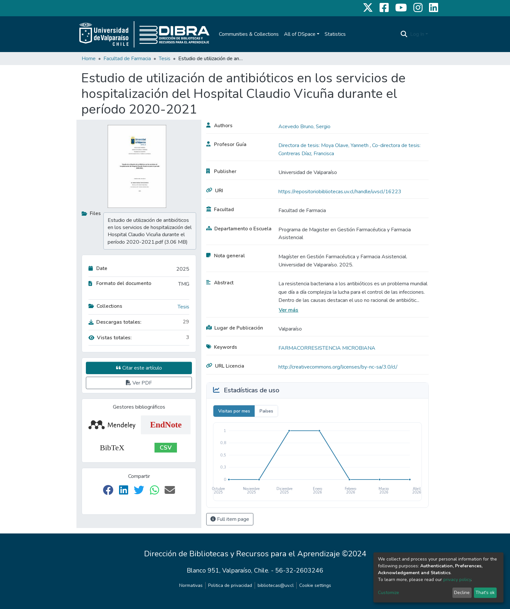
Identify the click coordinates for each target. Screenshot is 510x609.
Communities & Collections (249, 34)
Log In (417, 34)
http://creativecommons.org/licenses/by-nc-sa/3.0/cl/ (337, 367)
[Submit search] (404, 34)
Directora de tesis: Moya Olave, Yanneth (324, 145)
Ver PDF (139, 382)
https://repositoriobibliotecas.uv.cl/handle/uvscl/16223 (339, 191)
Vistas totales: (110, 337)
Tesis (164, 58)
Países (266, 411)
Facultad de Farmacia (127, 58)
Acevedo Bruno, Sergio (304, 126)
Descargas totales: (114, 322)
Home (89, 58)
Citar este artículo (139, 368)
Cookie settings (315, 585)
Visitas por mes (234, 411)
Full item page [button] (229, 519)
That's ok (485, 592)
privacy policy (457, 579)
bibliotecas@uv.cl (276, 585)
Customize (388, 592)
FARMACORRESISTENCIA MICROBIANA (326, 348)
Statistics (335, 34)
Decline (462, 592)
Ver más (288, 310)
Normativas (191, 585)
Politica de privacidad (230, 585)
